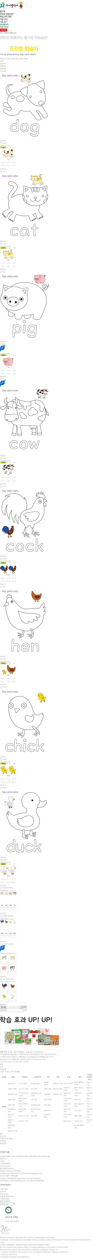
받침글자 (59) (12, 1094)
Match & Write (8, 888)
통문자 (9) (11, 1083)
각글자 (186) (12, 1089)
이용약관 (3, 1141)
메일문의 (3, 1143)
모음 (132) (11, 1105)
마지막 (23, 1007)
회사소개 (3, 1136)
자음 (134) (11, 1099)
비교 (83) (34, 1089)
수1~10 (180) (23, 1089)
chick (5, 687)
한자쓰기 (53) (58, 1089)
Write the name (8, 944)
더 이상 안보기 (8, 1062)
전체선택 (3, 66)
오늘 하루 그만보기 (22, 1062)
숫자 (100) (47, 1099)
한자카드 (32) (58, 1094)
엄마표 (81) (68, 1121)
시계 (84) (34, 1116)
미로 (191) (78, 1110)
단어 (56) (47, 1105)
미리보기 (3, 141)
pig (4, 272)
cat (4, 171)
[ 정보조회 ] (16, 1171)
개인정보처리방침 (6, 1138)
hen (4, 586)
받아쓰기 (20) (12, 1131)
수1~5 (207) (23, 1083)
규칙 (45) (34, 1099)
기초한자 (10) (58, 1083)
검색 (2, 61)
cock (4, 486)
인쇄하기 (3, 64)
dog (4, 71)
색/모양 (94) (35, 1083)
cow (4, 379)
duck (4, 787)
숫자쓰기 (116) (24, 1116)
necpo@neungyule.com (33, 1173)
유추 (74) (77, 1099)
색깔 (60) (47, 1094)
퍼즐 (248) (78, 1116)
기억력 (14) (78, 1121)
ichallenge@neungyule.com (16, 1178)
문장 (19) (47, 1110)
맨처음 (3, 1007)
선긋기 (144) (68, 1083)
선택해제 (3, 68)
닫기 (1, 1064)
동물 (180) (47, 1089)
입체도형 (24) (35, 1105)
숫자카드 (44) (23, 1121)
